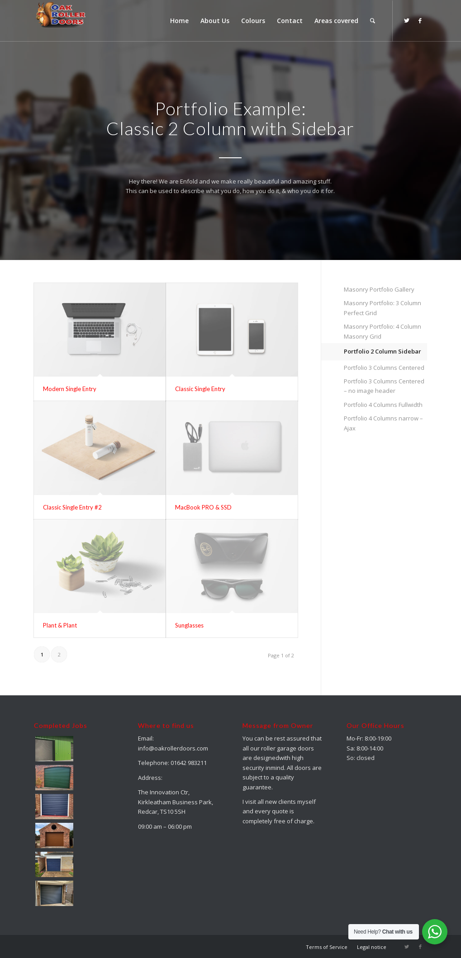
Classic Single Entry (200, 388)
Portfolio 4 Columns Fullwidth (383, 405)
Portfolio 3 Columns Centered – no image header (384, 386)
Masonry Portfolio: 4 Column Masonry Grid (382, 331)
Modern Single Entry (69, 388)
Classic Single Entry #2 (72, 507)
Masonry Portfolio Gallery (379, 289)
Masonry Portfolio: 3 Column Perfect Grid (382, 307)
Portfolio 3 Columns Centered (384, 367)
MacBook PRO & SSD (203, 507)
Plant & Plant (60, 625)
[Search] (372, 20)
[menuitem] (179, 20)
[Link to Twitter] (406, 20)
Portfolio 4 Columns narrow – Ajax (383, 423)
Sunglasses (189, 625)
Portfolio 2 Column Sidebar (382, 351)
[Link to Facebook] (420, 20)
